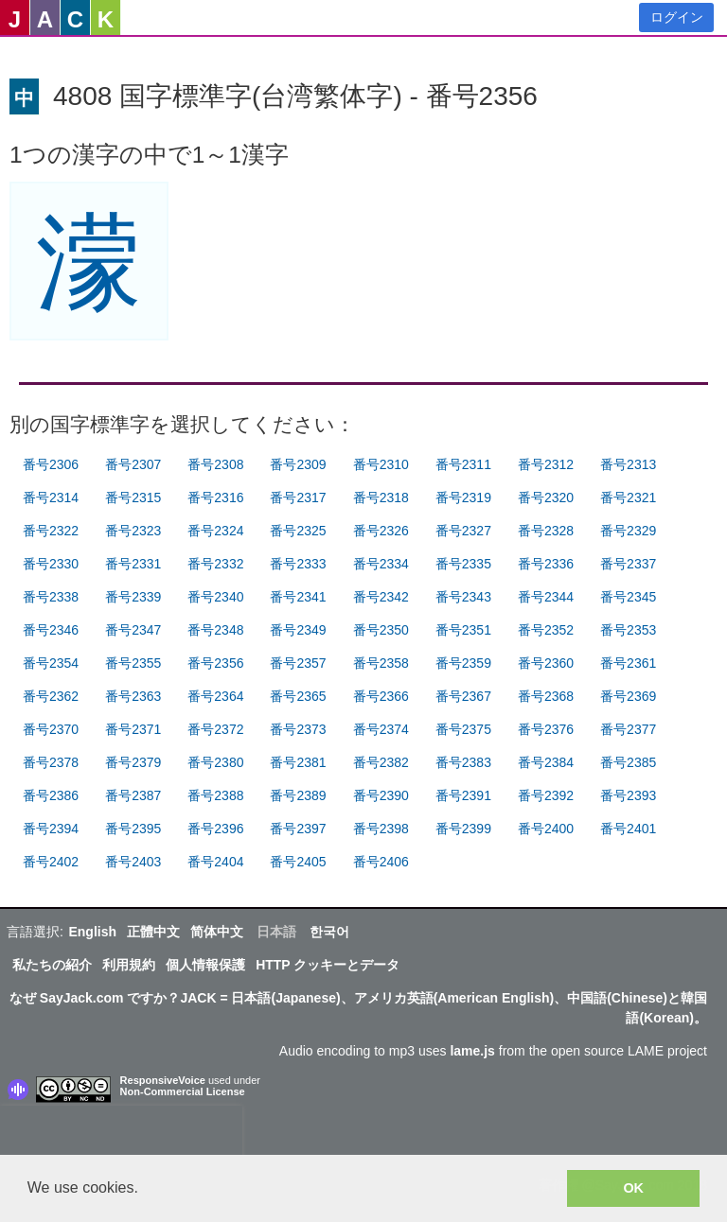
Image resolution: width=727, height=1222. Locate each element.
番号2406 (381, 861)
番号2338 (51, 596)
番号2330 (51, 563)
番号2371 (133, 729)
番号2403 (133, 861)
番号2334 (381, 563)
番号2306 (51, 464)
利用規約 (128, 964)
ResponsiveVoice (162, 1080)
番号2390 (381, 795)
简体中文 (216, 931)
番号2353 (628, 629)
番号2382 (381, 762)
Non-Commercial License (182, 1091)
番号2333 (298, 563)
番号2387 (133, 795)
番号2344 (546, 596)
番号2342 (381, 596)
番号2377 (628, 729)
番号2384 (546, 762)
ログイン (676, 17)
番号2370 (51, 729)
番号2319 (463, 497)
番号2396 (215, 828)
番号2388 (215, 795)
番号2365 (298, 696)
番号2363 (133, 696)
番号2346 (51, 629)
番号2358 (381, 663)
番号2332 (215, 563)
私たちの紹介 (52, 964)
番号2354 (51, 663)
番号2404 (215, 861)
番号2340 (215, 596)
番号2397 (298, 828)
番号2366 (381, 696)
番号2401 (628, 828)
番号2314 (51, 497)
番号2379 (133, 762)
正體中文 (153, 931)
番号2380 (215, 762)
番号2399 (463, 828)
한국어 (329, 931)
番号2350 (381, 629)
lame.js (472, 1050)
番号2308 (215, 464)
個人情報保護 (205, 964)
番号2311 (463, 464)
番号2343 (463, 596)
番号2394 (51, 828)
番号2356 (215, 663)
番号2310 (381, 464)
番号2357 (298, 663)
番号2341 (298, 596)
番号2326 (381, 530)
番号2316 (215, 497)
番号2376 (546, 729)
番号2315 (133, 497)
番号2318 (381, 497)
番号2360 (546, 663)
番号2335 (463, 563)
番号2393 (628, 795)
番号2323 (133, 530)
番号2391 (463, 795)
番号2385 (628, 762)
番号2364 (215, 696)
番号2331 (133, 563)
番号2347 (133, 629)
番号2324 (215, 530)
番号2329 (628, 530)
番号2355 (133, 663)
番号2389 (298, 795)
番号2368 (546, 696)
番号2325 (298, 530)
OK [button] (633, 1188)
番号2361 (628, 663)
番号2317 (298, 497)
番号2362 (51, 696)
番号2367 (463, 696)
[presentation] (121, 1134)
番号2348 (215, 629)
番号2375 (463, 729)
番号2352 (546, 629)
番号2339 (133, 596)
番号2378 (51, 762)
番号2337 (628, 563)
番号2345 (628, 596)
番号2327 (463, 530)
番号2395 (133, 828)
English (92, 931)
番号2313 (628, 464)
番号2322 (51, 530)
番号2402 (51, 861)
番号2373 (298, 729)
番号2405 (298, 861)
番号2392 (546, 795)
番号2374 (381, 729)
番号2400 (546, 828)
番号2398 (381, 828)
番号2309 (298, 464)
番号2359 (463, 663)
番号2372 (215, 729)
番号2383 (463, 762)
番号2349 (298, 629)
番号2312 (546, 464)
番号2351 (463, 629)
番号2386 (51, 795)
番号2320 (546, 497)
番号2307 (133, 464)
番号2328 (546, 530)
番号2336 (546, 563)
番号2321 (628, 497)
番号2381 (298, 762)
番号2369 (628, 696)
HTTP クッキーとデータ (327, 964)
